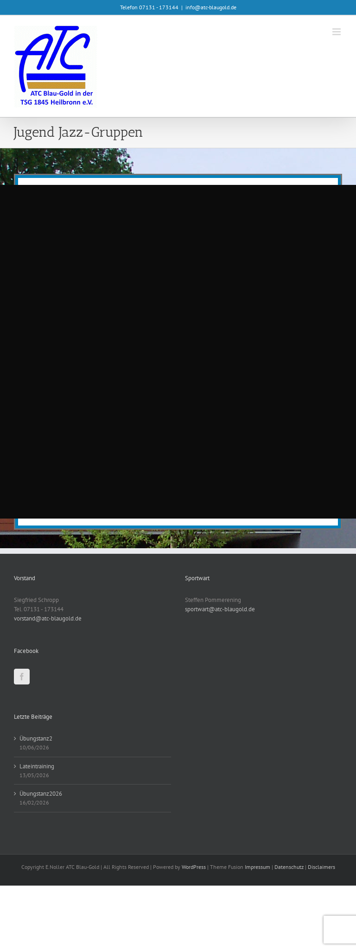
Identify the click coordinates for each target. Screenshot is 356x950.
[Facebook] (22, 676)
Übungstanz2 (35, 738)
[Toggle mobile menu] (337, 32)
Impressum (257, 866)
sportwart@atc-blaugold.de (220, 609)
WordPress (194, 866)
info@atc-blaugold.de (210, 7)
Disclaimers (321, 866)
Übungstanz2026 (40, 794)
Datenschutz (289, 866)
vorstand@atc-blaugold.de (48, 618)
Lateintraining (36, 766)
